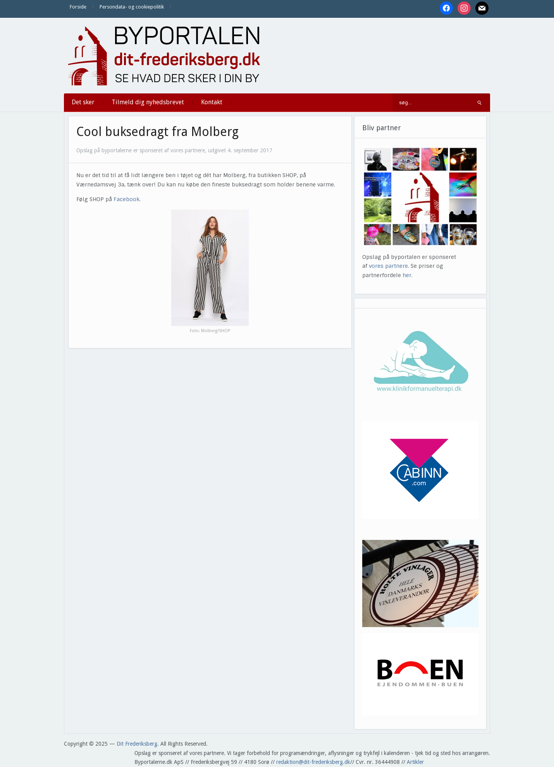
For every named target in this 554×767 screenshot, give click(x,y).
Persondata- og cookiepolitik (132, 7)
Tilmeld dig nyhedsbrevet (148, 102)
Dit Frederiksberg (137, 744)
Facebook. (127, 199)
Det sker (83, 102)
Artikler (415, 762)
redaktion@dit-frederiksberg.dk (313, 762)
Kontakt (211, 102)
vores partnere (388, 265)
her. (408, 275)
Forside (78, 7)
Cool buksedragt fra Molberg (157, 131)
